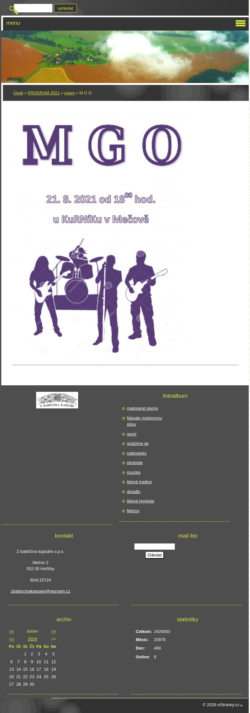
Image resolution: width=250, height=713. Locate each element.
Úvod (18, 92)
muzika (133, 472)
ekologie (135, 462)
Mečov (133, 510)
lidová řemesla (140, 501)
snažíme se (137, 443)
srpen (69, 92)
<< (11, 631)
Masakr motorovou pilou (144, 421)
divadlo (133, 491)
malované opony (142, 408)
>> (53, 631)
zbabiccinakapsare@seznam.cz (40, 591)
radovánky (136, 453)
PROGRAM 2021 (44, 92)
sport (131, 434)
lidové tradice (139, 481)
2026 (32, 639)
